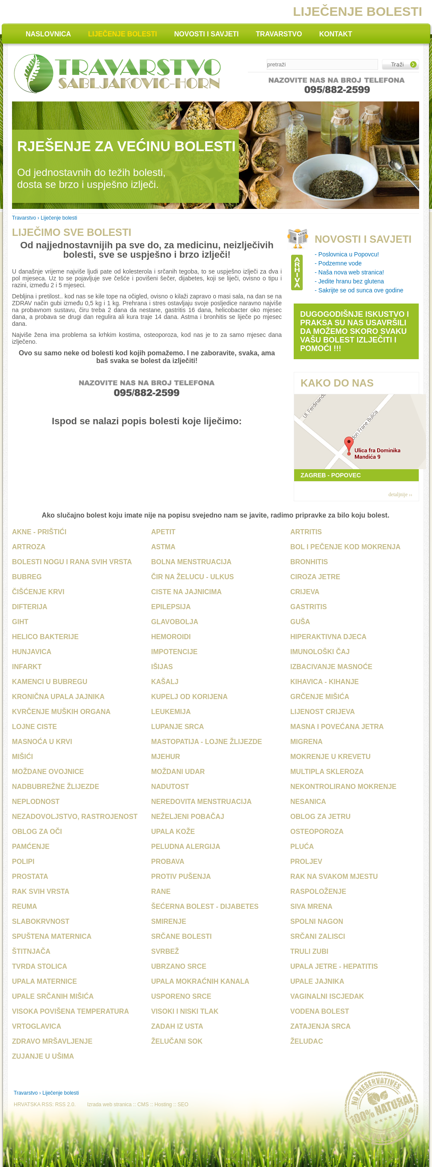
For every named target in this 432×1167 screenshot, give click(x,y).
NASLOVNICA (48, 34)
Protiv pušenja (181, 876)
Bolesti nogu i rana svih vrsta (72, 562)
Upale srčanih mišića (53, 996)
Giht (20, 621)
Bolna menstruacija (191, 562)
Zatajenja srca (320, 1026)
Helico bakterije (45, 636)
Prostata (30, 876)
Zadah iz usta (177, 1026)
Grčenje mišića (319, 696)
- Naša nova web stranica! (349, 272)
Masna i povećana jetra (337, 726)
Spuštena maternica (52, 936)
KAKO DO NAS (337, 383)
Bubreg (27, 577)
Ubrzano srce (178, 966)
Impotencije (174, 651)
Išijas (162, 666)
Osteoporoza (316, 831)
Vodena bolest (319, 1011)
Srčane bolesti (181, 936)
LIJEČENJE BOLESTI (122, 34)
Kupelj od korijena (189, 696)
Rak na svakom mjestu (334, 876)
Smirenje (168, 921)
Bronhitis (309, 562)
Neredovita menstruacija (201, 801)
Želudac (306, 1041)
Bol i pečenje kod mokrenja (345, 547)
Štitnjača (31, 951)
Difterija (30, 606)
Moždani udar (178, 771)
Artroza (28, 547)
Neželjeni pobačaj (187, 816)
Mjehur (165, 756)
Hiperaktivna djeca (328, 636)
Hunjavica (31, 651)
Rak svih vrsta (40, 891)
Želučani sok (177, 1041)
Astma (163, 547)
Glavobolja (174, 621)
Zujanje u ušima (43, 1056)
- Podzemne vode (338, 263)
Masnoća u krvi (42, 741)
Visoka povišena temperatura (70, 1011)
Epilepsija (171, 606)
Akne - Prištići (39, 532)
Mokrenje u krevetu (330, 756)
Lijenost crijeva (322, 711)
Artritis (306, 532)
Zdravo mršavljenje (52, 1041)
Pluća (302, 846)
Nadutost (170, 786)
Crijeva (304, 591)
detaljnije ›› (400, 494)
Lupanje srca (177, 726)
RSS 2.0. (65, 1104)
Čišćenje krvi (38, 591)
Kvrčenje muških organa (61, 711)
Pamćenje (31, 846)
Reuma (24, 906)
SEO (183, 1104)
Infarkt (27, 666)
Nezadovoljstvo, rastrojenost (74, 816)
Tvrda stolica (39, 966)
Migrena (306, 741)
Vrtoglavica (36, 1026)
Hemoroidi (171, 636)
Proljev (306, 861)
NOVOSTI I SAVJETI (206, 34)
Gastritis (308, 606)
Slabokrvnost (40, 921)
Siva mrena (311, 906)
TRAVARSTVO (279, 34)
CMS (143, 1104)
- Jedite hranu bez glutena (349, 281)
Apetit (163, 532)
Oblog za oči (37, 831)
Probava (168, 861)
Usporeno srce (181, 996)
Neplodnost (36, 801)
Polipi (23, 861)
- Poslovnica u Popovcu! (347, 254)
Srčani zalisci (317, 936)
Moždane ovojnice (48, 771)
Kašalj (165, 681)
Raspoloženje (318, 891)
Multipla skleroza (327, 771)
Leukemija (171, 711)
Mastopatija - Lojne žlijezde (206, 741)
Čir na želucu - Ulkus (192, 577)
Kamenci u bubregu (49, 681)
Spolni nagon (316, 921)
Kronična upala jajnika (58, 696)
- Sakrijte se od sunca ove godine (359, 290)
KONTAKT (335, 34)
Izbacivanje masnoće (331, 666)
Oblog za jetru (320, 816)
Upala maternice (44, 981)
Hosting (163, 1104)
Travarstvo (24, 218)
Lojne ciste (34, 726)
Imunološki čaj (320, 651)
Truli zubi (309, 951)
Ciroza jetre (315, 577)
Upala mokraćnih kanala (200, 981)
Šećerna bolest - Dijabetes (205, 906)
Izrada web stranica (109, 1104)
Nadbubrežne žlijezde (55, 786)
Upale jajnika (317, 981)
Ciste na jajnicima (186, 591)
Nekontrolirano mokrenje (343, 786)
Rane (160, 891)
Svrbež (165, 951)
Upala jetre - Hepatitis (334, 966)
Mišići (22, 756)
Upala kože (173, 831)
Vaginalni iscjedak (327, 996)
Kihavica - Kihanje (324, 681)
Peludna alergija (185, 846)
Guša (300, 621)
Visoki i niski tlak (184, 1011)
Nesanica (308, 801)
